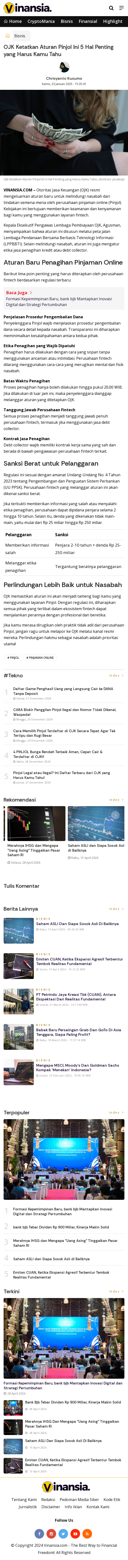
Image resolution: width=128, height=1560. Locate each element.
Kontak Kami (98, 1506)
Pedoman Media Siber (79, 1499)
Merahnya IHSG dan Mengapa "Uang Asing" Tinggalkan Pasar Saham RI (90, 850)
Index (117, 675)
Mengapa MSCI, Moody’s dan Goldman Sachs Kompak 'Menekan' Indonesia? (77, 1067)
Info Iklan (73, 1506)
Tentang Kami (24, 1499)
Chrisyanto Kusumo (64, 78)
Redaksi (48, 1499)
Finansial (88, 21)
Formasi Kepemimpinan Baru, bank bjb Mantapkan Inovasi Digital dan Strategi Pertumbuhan (59, 301)
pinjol (14, 658)
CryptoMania (41, 21)
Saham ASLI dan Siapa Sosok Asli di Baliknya (77, 923)
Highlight (112, 21)
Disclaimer (50, 1506)
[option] (34, 839)
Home (13, 21)
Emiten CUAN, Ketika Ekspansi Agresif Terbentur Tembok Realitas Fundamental (79, 961)
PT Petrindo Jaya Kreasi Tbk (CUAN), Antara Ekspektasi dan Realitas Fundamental (76, 997)
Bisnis (67, 21)
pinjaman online (41, 658)
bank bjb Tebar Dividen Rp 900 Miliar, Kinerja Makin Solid (61, 1227)
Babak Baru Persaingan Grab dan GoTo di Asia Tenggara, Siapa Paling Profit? (78, 1032)
